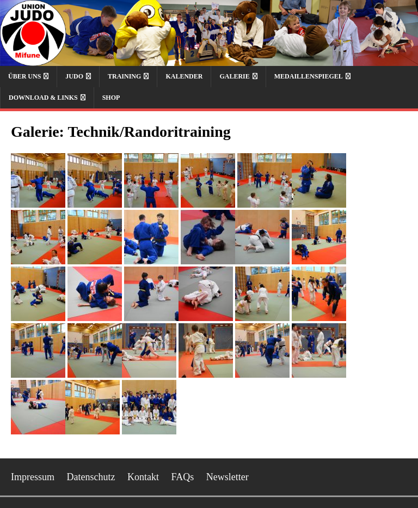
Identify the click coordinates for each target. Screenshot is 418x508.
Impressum (32, 476)
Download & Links (43, 97)
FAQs (182, 476)
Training (124, 76)
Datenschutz (91, 476)
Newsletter (227, 476)
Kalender (183, 76)
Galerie (234, 76)
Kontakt (143, 476)
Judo (74, 76)
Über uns (24, 76)
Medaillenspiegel (308, 76)
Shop (111, 97)
